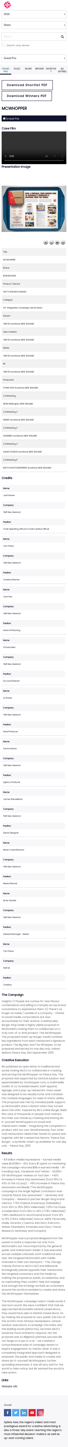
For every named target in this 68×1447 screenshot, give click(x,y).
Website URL (10, 1386)
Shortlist (51, 70)
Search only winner (18, 45)
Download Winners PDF (27, 96)
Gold (17, 68)
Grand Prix (6, 70)
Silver (28, 68)
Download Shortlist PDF (27, 85)
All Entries (62, 70)
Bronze (39, 68)
